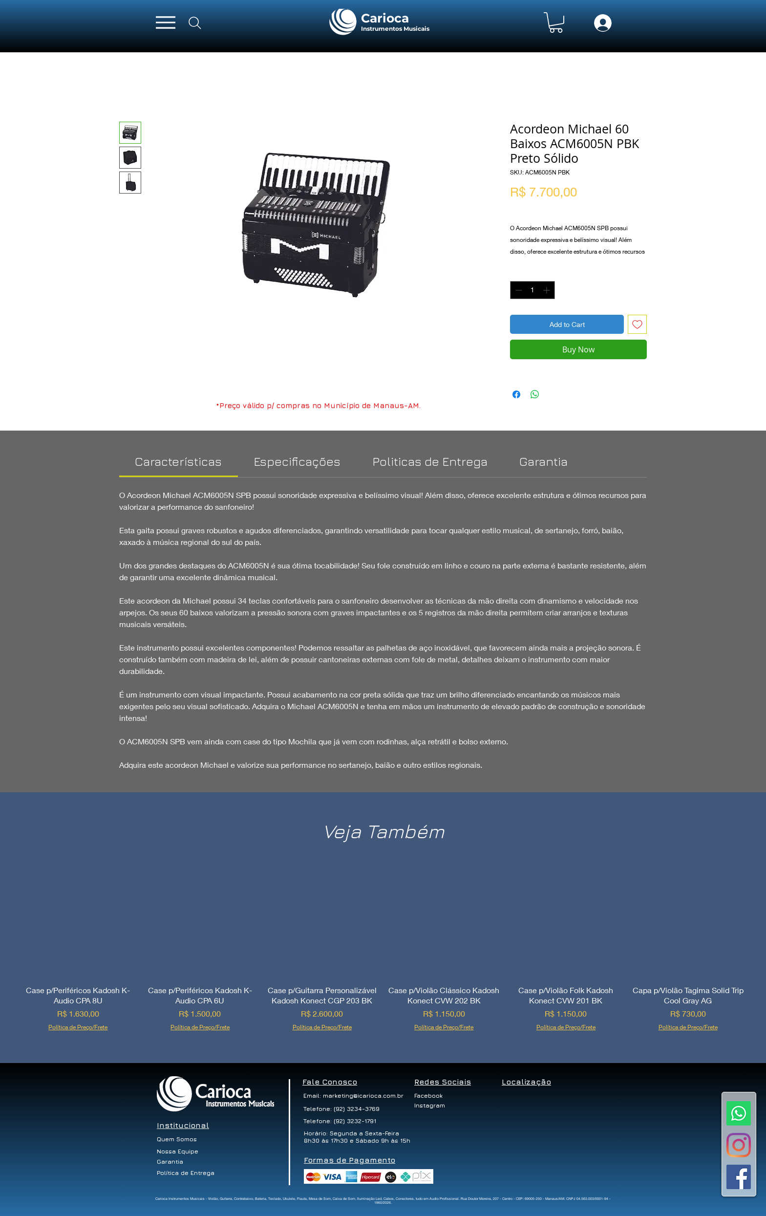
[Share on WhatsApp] (535, 394)
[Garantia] (170, 1161)
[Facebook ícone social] (738, 1177)
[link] (178, 461)
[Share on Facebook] (516, 394)
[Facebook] (432, 1095)
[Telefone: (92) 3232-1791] (340, 1121)
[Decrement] (517, 290)
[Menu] (165, 22)
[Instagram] (738, 1145)
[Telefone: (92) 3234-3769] (341, 1109)
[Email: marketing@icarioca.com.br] (353, 1095)
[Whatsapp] (738, 1113)
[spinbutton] (532, 290)
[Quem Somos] (179, 1139)
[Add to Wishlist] (637, 324)
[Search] (195, 23)
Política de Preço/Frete (545, 208)
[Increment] (547, 290)
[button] (556, 22)
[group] (383, 951)
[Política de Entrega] (186, 1173)
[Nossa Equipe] (178, 1151)
